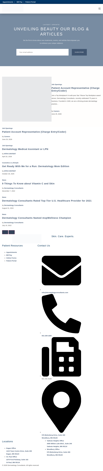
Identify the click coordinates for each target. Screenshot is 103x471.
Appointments (8, 2)
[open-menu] (99, 8)
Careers (57, 111)
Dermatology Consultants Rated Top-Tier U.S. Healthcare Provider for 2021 (47, 200)
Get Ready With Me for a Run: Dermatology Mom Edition (35, 166)
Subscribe (79, 52)
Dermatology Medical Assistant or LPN (25, 149)
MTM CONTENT (10, 154)
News (4, 180)
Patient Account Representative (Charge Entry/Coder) (34, 132)
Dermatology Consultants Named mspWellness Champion (36, 218)
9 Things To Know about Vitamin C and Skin (28, 183)
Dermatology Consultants (13, 188)
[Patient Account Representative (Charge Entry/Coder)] (27, 99)
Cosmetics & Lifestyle (10, 163)
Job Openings (57, 84)
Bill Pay (19, 2)
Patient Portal (30, 2)
